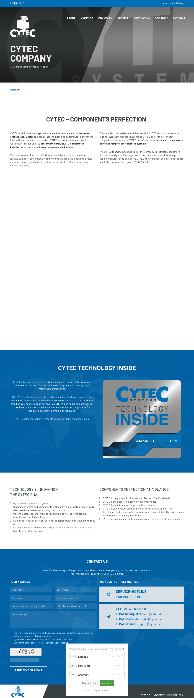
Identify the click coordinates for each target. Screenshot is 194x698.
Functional (84, 665)
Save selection (89, 683)
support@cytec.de (148, 624)
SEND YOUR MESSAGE (28, 669)
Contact (88, 690)
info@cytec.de (153, 614)
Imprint (97, 690)
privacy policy (54, 632)
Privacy (105, 690)
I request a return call (73, 606)
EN (15, 3)
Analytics (83, 674)
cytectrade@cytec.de (147, 619)
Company (85, 17)
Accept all (107, 683)
